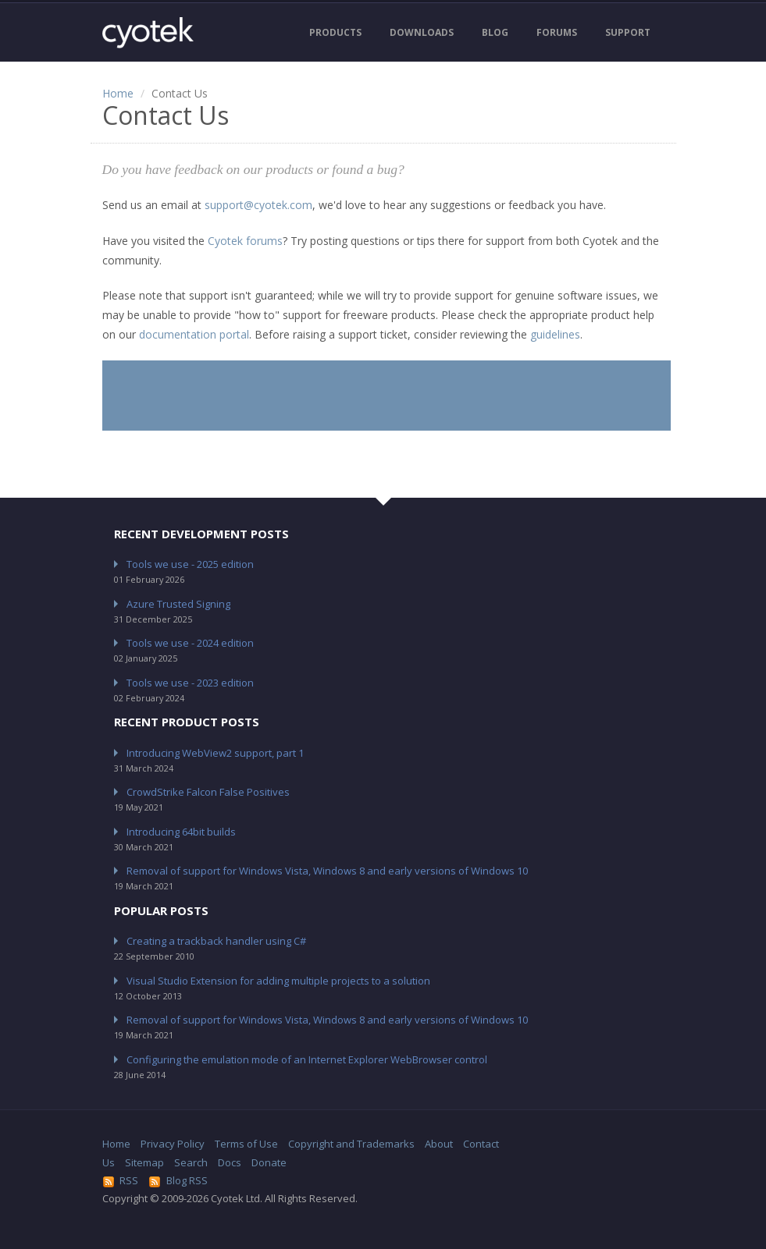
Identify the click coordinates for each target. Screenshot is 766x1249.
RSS (120, 1180)
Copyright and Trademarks (351, 1144)
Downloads (422, 32)
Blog (495, 32)
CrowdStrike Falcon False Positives (208, 792)
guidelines (555, 334)
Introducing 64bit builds (181, 832)
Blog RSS (178, 1180)
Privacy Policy (173, 1144)
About (439, 1144)
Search (191, 1162)
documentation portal (194, 334)
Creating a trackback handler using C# (216, 941)
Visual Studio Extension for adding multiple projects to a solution (278, 981)
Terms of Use (246, 1144)
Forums (556, 32)
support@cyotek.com (258, 204)
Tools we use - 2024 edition (190, 643)
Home (118, 93)
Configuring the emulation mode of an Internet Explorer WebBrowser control (306, 1059)
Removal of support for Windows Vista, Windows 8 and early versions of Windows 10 (327, 871)
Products (335, 32)
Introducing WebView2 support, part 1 (215, 753)
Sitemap (144, 1162)
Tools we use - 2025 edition (190, 564)
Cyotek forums (245, 240)
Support (627, 32)
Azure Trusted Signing (178, 604)
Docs (229, 1162)
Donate (269, 1162)
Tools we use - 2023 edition (190, 683)
